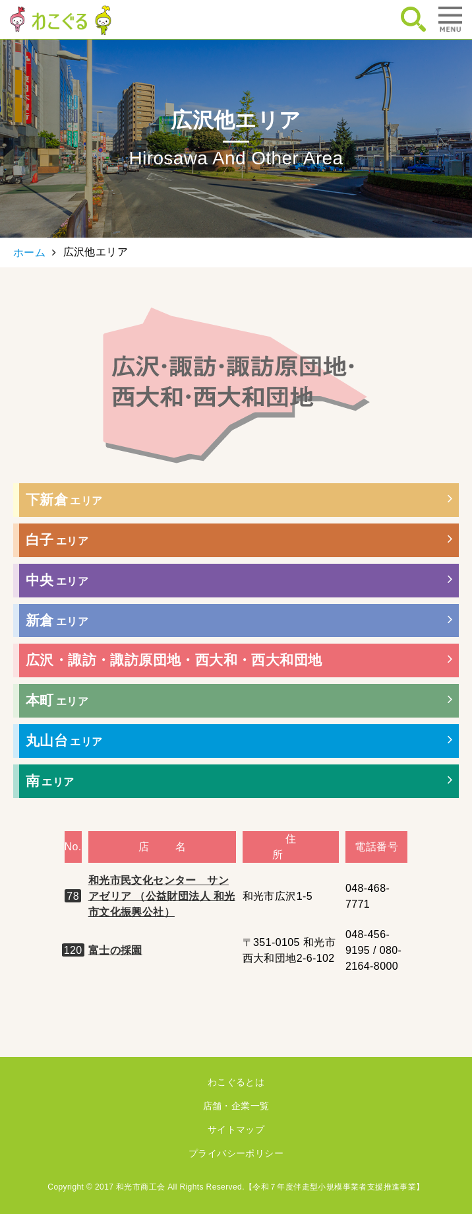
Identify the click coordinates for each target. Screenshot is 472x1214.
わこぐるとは (236, 1082)
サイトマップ (236, 1129)
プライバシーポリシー (236, 1153)
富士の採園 (115, 950)
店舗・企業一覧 (236, 1105)
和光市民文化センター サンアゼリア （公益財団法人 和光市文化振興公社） (161, 896)
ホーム (29, 252)
